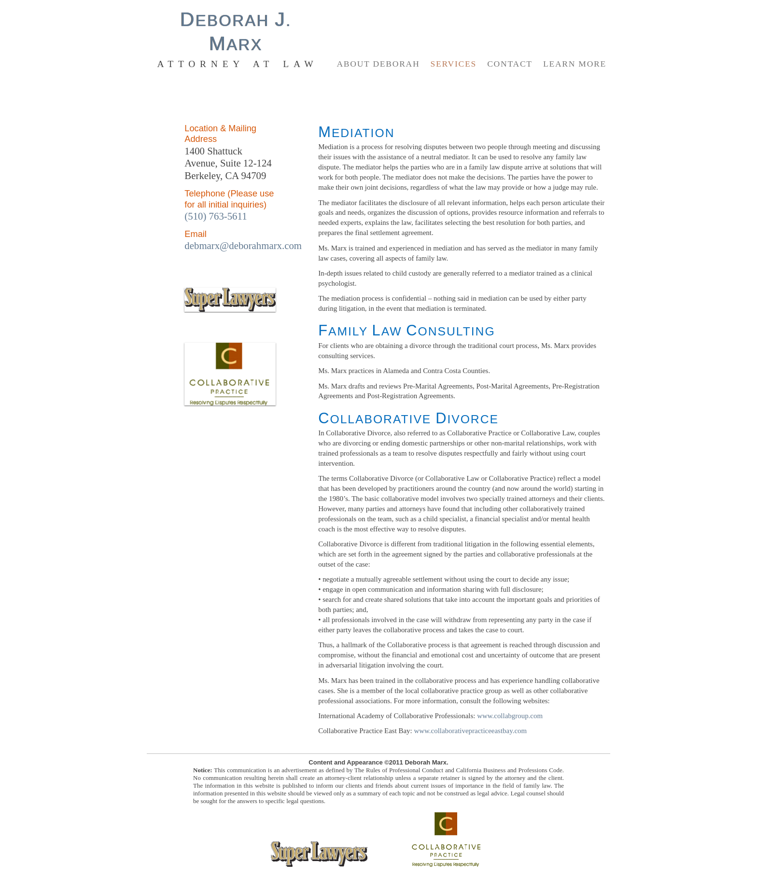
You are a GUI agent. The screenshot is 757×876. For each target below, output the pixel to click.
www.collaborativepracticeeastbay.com (470, 731)
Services (454, 64)
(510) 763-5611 (215, 216)
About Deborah (378, 64)
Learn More (574, 64)
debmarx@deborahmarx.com (243, 245)
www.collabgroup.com (510, 716)
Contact (510, 64)
